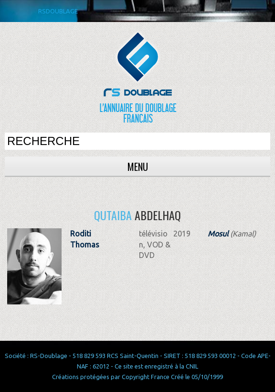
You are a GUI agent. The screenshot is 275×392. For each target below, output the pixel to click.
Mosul (218, 233)
